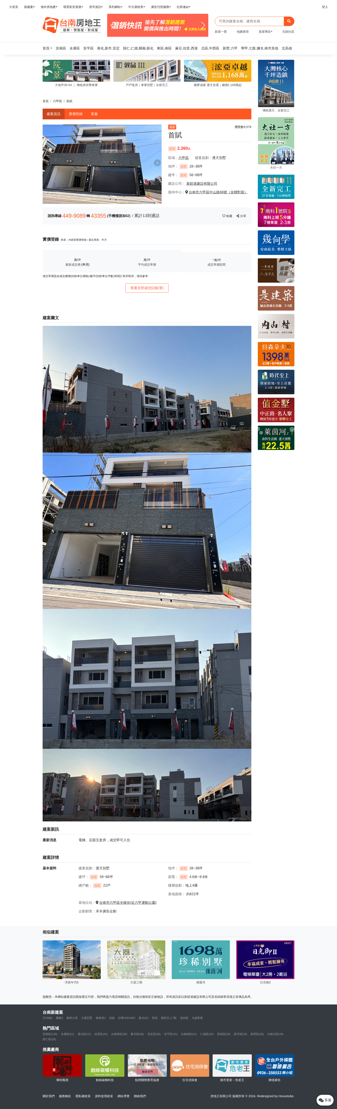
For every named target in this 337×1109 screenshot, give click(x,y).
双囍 (155, 1018)
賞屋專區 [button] (265, 31)
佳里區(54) (101, 1034)
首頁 (46, 101)
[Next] (203, 25)
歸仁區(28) (49, 1039)
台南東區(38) (119, 1034)
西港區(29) (223, 1034)
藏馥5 (59, 1018)
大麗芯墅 (86, 1018)
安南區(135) (50, 1034)
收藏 (227, 216)
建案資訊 (53, 114)
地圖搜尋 (243, 31)
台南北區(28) (275, 1034)
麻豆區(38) (137, 1034)
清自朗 (184, 1018)
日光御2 (48, 1018)
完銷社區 (288, 31)
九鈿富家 (197, 1018)
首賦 (112, 1018)
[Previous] (112, 25)
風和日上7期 (168, 1018)
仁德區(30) (207, 1034)
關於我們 (49, 1096)
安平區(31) (170, 1034)
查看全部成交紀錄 (147, 288)
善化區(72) (84, 1034)
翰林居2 (101, 1018)
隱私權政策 (83, 1096)
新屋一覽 (221, 31)
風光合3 (143, 1018)
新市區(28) (240, 1034)
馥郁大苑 (72, 1018)
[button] (49, 48)
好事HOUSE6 (126, 1018)
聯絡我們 (140, 1096)
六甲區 (57, 101)
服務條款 (65, 1096)
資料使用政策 (104, 1096)
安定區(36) (154, 1034)
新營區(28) (257, 1034)
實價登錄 (76, 114)
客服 (94, 114)
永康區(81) (67, 1034)
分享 (241, 216)
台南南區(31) (189, 1034)
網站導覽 (123, 1096)
